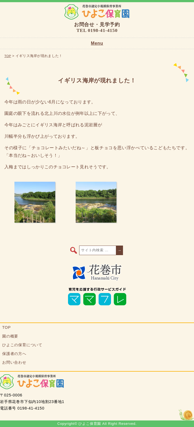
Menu (97, 43)
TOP (7, 56)
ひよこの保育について (22, 345)
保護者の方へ (14, 353)
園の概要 (10, 336)
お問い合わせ (14, 362)
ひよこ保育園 (97, 12)
